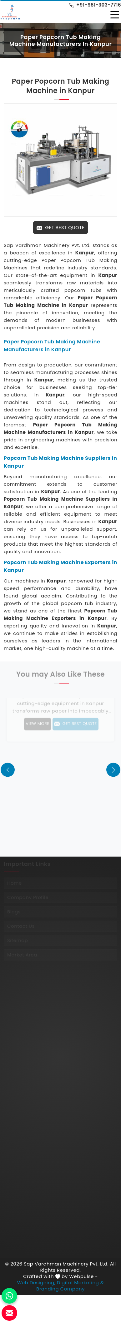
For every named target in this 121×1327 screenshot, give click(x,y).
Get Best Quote (60, 227)
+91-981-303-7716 (95, 5)
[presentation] (8, 770)
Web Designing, (36, 1283)
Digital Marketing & (80, 1283)
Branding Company (60, 1289)
